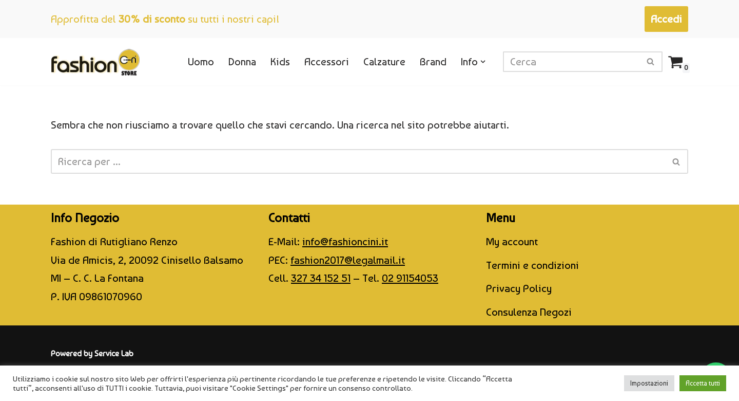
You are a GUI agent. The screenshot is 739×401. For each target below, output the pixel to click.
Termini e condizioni (532, 266)
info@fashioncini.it (345, 242)
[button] (483, 62)
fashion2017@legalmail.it (347, 260)
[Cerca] (571, 61)
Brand (432, 61)
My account (512, 242)
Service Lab (113, 354)
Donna (239, 61)
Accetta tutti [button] (703, 383)
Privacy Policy (519, 289)
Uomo (197, 61)
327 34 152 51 (321, 279)
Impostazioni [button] (649, 383)
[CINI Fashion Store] (95, 61)
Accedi (666, 18)
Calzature (383, 61)
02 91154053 (410, 279)
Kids (277, 61)
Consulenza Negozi (529, 312)
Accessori (324, 61)
